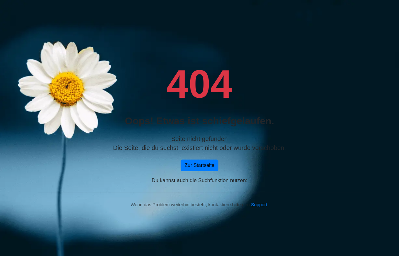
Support (259, 204)
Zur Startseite (199, 165)
